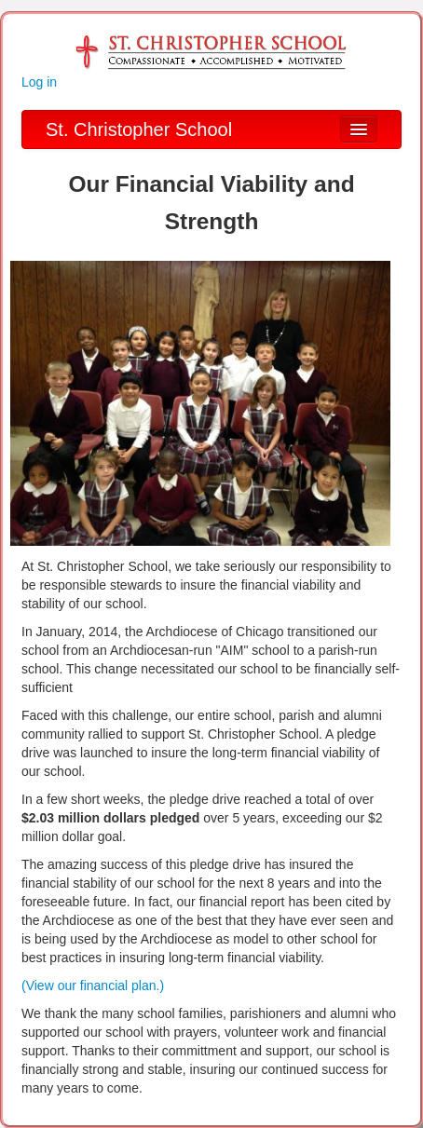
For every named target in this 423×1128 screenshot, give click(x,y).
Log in (39, 82)
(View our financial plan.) (92, 985)
